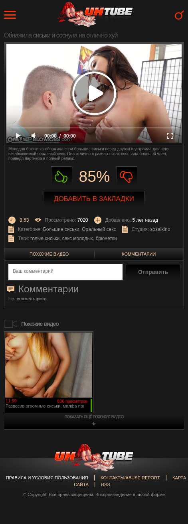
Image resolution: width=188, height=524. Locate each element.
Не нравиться (126, 176)
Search (179, 15)
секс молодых (77, 238)
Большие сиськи (61, 229)
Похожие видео (49, 254)
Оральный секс (99, 229)
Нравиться (61, 176)
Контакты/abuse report (130, 477)
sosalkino (160, 229)
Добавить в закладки (94, 199)
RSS (105, 484)
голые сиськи (44, 238)
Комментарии (139, 254)
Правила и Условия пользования (47, 477)
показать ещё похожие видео (94, 417)
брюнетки (106, 238)
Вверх (170, 495)
